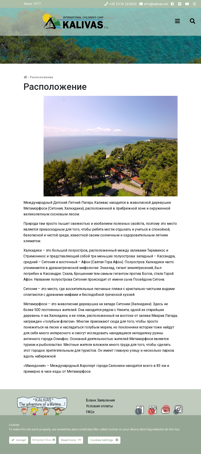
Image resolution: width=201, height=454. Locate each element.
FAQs (90, 412)
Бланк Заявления (100, 400)
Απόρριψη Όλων (43, 439)
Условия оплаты (99, 406)
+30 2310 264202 (123, 4)
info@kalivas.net (156, 4)
